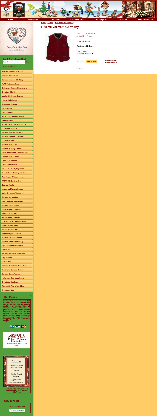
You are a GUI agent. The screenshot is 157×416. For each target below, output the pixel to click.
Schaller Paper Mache (10, 205)
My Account (33, 20)
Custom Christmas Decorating (14, 221)
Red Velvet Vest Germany (64, 23)
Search (50, 23)
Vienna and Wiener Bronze (12, 189)
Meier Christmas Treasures (13, 193)
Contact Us (56, 20)
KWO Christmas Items (11, 84)
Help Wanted (7, 258)
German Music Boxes (10, 157)
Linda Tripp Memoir (10, 165)
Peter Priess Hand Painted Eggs (15, 153)
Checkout (123, 20)
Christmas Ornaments (11, 128)
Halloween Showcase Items (13, 278)
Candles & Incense (9, 161)
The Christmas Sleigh (17, 406)
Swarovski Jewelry (9, 104)
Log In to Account (9, 66)
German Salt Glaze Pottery (12, 242)
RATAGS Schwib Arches (11, 181)
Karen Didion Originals (11, 217)
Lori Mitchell (7, 108)
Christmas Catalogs (10, 282)
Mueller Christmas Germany (13, 96)
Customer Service (78, 20)
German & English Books (12, 238)
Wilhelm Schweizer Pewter (12, 72)
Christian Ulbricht (9, 92)
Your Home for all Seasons (12, 201)
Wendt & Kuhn (7, 120)
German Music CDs (9, 145)
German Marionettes (10, 197)
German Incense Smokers (12, 132)
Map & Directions (145, 20)
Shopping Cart (100, 20)
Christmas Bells (8, 140)
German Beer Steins (10, 76)
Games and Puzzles (10, 229)
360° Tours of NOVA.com (20, 391)
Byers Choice (7, 112)
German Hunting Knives (11, 149)
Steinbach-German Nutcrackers (14, 88)
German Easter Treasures (12, 274)
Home (10, 20)
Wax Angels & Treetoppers (12, 177)
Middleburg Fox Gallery (11, 233)
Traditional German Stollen (12, 270)
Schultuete (6, 250)
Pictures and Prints (9, 213)
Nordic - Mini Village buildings (14, 124)
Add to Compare (111, 62)
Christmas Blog (8, 290)
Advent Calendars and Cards (13, 254)
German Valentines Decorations (14, 266)
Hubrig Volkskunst (9, 100)
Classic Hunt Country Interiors (14, 173)
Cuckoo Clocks (8, 185)
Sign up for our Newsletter (12, 246)
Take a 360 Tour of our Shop (13, 286)
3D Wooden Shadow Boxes (13, 116)
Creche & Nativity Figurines (13, 169)
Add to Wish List (111, 60)
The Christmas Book (10, 225)
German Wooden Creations (13, 136)
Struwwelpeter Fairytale (11, 209)
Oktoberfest (6, 262)
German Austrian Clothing (12, 80)
